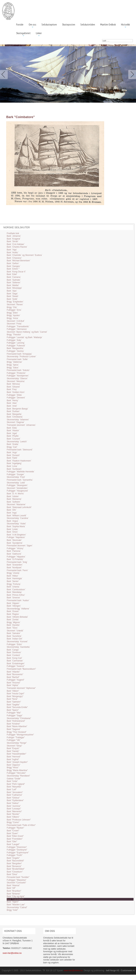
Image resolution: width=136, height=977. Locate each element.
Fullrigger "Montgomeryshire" (20, 734)
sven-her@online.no (12, 953)
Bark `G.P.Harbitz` (15, 559)
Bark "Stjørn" (13, 902)
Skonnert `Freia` (14, 323)
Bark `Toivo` (12, 628)
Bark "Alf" (11, 888)
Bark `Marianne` (14, 499)
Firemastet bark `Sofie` (17, 359)
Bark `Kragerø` (14, 239)
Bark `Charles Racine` (17, 247)
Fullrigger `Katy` (14, 340)
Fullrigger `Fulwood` (16, 345)
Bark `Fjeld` (12, 458)
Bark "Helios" (13, 803)
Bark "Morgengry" (15, 696)
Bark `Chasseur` (14, 258)
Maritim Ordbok (108, 24)
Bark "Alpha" (12, 685)
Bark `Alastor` (13, 430)
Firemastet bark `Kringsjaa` (19, 354)
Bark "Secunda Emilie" (17, 707)
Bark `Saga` (12, 293)
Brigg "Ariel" (12, 910)
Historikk (125, 26)
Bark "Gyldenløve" (15, 800)
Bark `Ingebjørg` (14, 463)
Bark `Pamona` (14, 551)
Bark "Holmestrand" (16, 721)
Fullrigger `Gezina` (15, 351)
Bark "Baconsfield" (15, 860)
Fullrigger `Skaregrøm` (17, 485)
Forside (19, 24)
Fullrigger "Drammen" (17, 847)
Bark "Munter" (13, 814)
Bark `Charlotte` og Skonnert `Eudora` (24, 255)
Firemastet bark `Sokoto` (18, 370)
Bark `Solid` (12, 299)
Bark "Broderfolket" (15, 869)
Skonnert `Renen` (15, 304)
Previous (4, 74)
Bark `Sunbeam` (14, 469)
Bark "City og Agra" (16, 896)
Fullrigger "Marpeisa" (16, 880)
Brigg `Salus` (13, 367)
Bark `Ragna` (13, 614)
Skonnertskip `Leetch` (17, 441)
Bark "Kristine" (13, 724)
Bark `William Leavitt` (17, 515)
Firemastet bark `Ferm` (17, 570)
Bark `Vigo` (12, 249)
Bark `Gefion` (13, 263)
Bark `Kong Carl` (14, 658)
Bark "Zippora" (13, 765)
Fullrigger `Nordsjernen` (18, 375)
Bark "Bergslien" (14, 863)
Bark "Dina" (12, 874)
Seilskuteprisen (49, 24)
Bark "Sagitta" (13, 704)
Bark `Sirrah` (13, 241)
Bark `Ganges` (13, 266)
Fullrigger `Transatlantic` (18, 326)
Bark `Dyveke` (13, 625)
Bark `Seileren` (14, 282)
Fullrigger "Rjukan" (15, 828)
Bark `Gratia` (13, 444)
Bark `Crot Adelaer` (16, 244)
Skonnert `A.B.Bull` (16, 321)
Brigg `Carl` (12, 447)
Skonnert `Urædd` (15, 630)
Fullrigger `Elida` (14, 395)
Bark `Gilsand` (13, 387)
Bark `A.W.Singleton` (16, 534)
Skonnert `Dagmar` (16, 422)
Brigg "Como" (13, 822)
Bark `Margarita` (14, 414)
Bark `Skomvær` (14, 540)
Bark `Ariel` (12, 406)
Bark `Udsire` (13, 496)
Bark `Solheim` (14, 502)
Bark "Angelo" (13, 858)
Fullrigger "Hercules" (16, 773)
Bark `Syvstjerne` (15, 543)
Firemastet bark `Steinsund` (20, 449)
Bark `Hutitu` (12, 252)
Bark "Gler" (12, 841)
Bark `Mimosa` (13, 384)
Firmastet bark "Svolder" (18, 877)
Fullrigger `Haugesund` (17, 491)
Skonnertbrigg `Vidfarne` (18, 608)
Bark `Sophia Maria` (16, 526)
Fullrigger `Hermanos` (17, 329)
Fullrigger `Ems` (14, 310)
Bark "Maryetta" (14, 786)
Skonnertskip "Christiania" (19, 718)
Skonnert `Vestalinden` (17, 488)
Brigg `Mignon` (14, 622)
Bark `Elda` (12, 428)
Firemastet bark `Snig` (17, 562)
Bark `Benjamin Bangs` (17, 408)
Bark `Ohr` (12, 510)
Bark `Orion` (12, 532)
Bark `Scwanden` (15, 565)
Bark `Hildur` (12, 576)
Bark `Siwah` (13, 296)
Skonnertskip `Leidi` (16, 482)
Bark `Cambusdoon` (16, 589)
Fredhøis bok (13, 233)
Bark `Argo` (12, 452)
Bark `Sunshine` (14, 636)
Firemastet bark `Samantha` (20, 480)
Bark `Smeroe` (13, 597)
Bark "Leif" (12, 789)
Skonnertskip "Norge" (17, 743)
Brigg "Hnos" (13, 767)
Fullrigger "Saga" (15, 715)
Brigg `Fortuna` (14, 584)
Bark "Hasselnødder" (16, 754)
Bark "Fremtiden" (15, 839)
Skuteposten (68, 24)
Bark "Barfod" (13, 677)
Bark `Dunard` (13, 455)
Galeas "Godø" (14, 778)
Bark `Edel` (12, 274)
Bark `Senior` (13, 581)
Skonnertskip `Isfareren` (18, 419)
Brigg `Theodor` (14, 334)
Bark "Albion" (13, 691)
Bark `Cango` (13, 650)
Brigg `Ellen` (12, 313)
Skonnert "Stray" (14, 746)
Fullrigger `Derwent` (16, 397)
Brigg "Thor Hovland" (16, 732)
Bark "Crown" (13, 830)
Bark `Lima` (12, 466)
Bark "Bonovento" (15, 674)
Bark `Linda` (12, 529)
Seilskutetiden (87, 24)
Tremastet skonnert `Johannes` (21, 425)
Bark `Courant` (14, 439)
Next (131, 74)
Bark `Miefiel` (13, 285)
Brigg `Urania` (13, 573)
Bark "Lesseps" (14, 808)
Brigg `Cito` (12, 307)
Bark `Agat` (12, 433)
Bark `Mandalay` (14, 592)
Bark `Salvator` (14, 633)
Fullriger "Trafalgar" (16, 737)
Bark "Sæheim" (14, 702)
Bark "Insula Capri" (15, 693)
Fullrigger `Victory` (15, 548)
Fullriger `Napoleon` (16, 537)
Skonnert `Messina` (16, 381)
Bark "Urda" (12, 781)
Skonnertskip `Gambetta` (18, 647)
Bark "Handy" (13, 751)
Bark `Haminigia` (14, 578)
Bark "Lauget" (13, 844)
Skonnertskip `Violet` (16, 523)
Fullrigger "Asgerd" (15, 680)
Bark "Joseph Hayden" (17, 762)
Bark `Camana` (14, 277)
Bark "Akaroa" (13, 885)
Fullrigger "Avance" (16, 666)
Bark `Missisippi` (14, 288)
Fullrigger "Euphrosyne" (18, 852)
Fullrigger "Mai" (14, 712)
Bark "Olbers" (13, 817)
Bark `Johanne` (14, 236)
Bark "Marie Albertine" (17, 726)
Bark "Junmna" (14, 806)
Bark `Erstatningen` (16, 663)
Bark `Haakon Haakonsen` (19, 461)
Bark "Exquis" (13, 748)
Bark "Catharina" (14, 795)
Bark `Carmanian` (15, 660)
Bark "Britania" (13, 893)
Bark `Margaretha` (15, 348)
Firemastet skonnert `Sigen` (20, 545)
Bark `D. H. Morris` (15, 493)
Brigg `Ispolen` (13, 315)
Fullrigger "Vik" (13, 740)
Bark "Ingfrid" (13, 759)
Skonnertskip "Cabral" (17, 907)
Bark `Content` (13, 655)
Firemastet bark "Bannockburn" (21, 669)
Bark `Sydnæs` (14, 280)
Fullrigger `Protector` (16, 373)
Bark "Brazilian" (14, 891)
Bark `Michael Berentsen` (18, 260)
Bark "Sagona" (13, 729)
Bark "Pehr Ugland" (16, 784)
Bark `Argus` (12, 521)
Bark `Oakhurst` (14, 554)
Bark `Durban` (13, 411)
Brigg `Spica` (13, 365)
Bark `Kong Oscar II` (16, 271)
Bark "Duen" (12, 833)
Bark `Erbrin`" (13, 269)
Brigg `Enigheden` (15, 301)
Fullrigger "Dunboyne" (17, 850)
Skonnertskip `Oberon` (17, 378)
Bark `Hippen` (13, 603)
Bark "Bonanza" (14, 866)
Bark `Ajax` (12, 291)
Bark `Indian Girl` (15, 639)
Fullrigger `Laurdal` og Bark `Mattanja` (24, 337)
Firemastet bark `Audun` (18, 600)
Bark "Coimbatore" (15, 899)
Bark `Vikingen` (14, 606)
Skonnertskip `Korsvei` (17, 641)
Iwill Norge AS (112, 970)
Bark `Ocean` (13, 611)
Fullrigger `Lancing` (16, 343)
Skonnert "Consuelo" (16, 882)
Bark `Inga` (12, 513)
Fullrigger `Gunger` (15, 474)
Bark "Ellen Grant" (15, 836)
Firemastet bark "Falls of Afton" (21, 825)
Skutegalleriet (23, 34)
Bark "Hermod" (14, 756)
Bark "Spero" (13, 710)
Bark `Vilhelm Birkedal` (17, 617)
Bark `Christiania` (15, 417)
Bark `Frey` (12, 389)
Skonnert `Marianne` (16, 504)
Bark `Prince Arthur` (16, 595)
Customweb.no (128, 970)
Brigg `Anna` (12, 318)
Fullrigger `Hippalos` (16, 556)
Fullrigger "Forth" (15, 855)
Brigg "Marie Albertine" (17, 770)
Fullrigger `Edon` (14, 644)
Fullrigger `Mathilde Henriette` (21, 471)
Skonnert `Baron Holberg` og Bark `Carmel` (27, 332)
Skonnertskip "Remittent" (18, 776)
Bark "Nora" (12, 699)
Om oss (32, 26)
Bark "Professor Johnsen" (19, 820)
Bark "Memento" (14, 811)
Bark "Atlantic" (13, 672)
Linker (39, 34)
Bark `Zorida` (13, 619)
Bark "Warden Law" (16, 904)
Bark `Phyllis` (13, 436)
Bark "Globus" (13, 798)
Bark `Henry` (13, 400)
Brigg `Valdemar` (15, 362)
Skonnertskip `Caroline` (18, 518)
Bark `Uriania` (13, 586)
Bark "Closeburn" (15, 872)
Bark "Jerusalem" (15, 792)
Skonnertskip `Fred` (16, 477)
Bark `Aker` (12, 403)
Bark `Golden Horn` (16, 392)
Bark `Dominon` (14, 652)
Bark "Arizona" (13, 682)
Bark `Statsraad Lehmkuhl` (19, 507)
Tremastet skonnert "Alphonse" (21, 688)
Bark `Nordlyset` (14, 567)
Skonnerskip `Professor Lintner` (21, 356)
